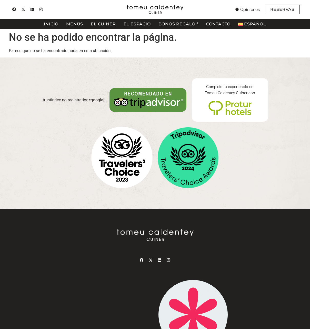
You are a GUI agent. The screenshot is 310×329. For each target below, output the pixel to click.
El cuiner (103, 24)
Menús (74, 24)
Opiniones (250, 9)
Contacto (218, 24)
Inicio (51, 24)
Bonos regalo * (178, 24)
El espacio (137, 24)
